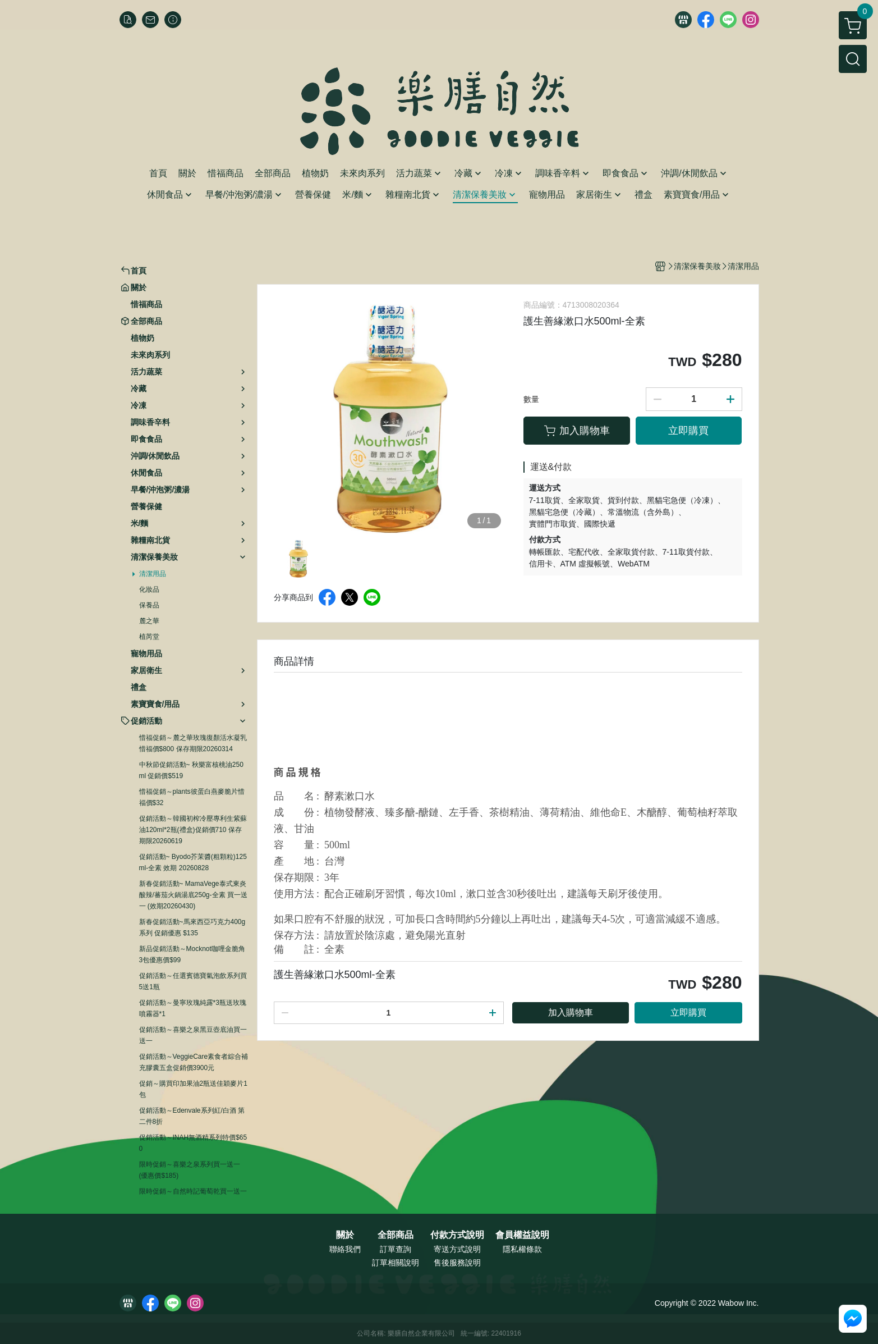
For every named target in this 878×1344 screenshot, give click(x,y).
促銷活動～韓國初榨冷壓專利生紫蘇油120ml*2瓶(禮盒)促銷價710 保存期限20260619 (193, 830)
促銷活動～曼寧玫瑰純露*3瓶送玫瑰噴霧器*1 (192, 1008)
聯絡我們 (345, 1249)
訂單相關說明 (395, 1263)
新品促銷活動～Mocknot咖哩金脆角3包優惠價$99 (192, 954)
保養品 (149, 605)
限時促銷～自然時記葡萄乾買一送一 (193, 1191)
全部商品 (395, 1235)
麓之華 (149, 621)
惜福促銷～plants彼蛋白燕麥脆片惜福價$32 (192, 797)
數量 (531, 399)
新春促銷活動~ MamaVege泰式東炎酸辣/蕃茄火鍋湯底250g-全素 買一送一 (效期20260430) (193, 895)
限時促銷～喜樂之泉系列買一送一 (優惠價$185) (189, 1170)
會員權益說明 (522, 1235)
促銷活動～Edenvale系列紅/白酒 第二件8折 (192, 1116)
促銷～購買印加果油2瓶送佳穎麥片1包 (193, 1089)
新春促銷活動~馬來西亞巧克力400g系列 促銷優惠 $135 (192, 927)
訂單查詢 (395, 1249)
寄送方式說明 (457, 1249)
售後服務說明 (457, 1263)
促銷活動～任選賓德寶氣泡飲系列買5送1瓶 (193, 981)
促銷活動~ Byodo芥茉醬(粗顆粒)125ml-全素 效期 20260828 (193, 862)
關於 (345, 1235)
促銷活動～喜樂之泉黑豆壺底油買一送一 (193, 1035)
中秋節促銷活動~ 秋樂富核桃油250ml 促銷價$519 (191, 770)
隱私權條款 (522, 1249)
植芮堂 (149, 637)
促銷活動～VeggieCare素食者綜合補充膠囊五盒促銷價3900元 (194, 1062)
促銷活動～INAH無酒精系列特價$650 (193, 1143)
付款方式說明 (457, 1235)
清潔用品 (152, 574)
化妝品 (149, 589)
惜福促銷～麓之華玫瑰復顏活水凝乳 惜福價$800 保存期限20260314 (193, 743)
